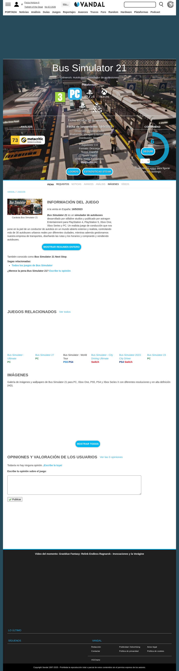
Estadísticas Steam (97, 171)
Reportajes (69, 12)
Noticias (24, 12)
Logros (73, 171)
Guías (46, 12)
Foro (103, 12)
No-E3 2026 (50, 7)
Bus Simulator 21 (89, 67)
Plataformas (141, 12)
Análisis (36, 12)
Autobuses (79, 77)
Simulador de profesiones (103, 77)
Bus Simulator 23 (156, 355)
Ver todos (65, 311)
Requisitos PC (89, 162)
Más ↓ (65, 4)
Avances (83, 12)
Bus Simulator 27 (44, 355)
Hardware (126, 12)
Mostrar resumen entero (62, 246)
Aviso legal (152, 647)
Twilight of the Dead (33, 7)
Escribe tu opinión (60, 270)
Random (113, 12)
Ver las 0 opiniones (111, 457)
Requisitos (62, 184)
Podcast (155, 12)
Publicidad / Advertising (129, 647)
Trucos (94, 12)
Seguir (148, 151)
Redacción (96, 647)
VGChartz (95, 660)
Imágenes (113, 184)
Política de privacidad (128, 651)
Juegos (56, 12)
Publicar (15, 499)
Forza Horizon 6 (31, 2)
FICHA (50, 184)
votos (152, 169)
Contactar (95, 651)
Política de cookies (155, 651)
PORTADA (11, 12)
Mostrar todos (88, 443)
